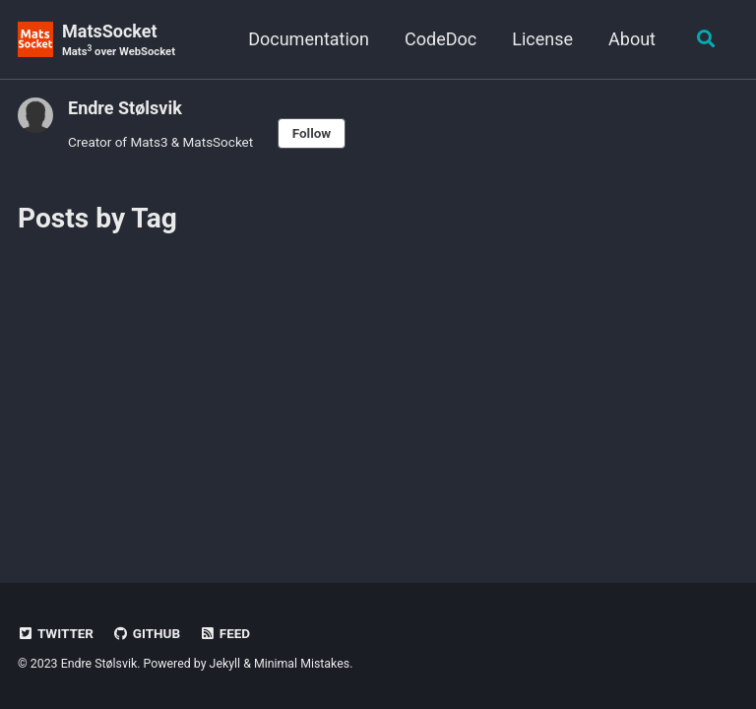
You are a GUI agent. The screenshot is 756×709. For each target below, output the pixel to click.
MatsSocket (118, 41)
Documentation (308, 39)
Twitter (56, 633)
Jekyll (225, 664)
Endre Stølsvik (125, 107)
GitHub (146, 633)
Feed (225, 633)
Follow (312, 133)
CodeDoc (440, 39)
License (542, 39)
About (632, 39)
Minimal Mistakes (301, 664)
